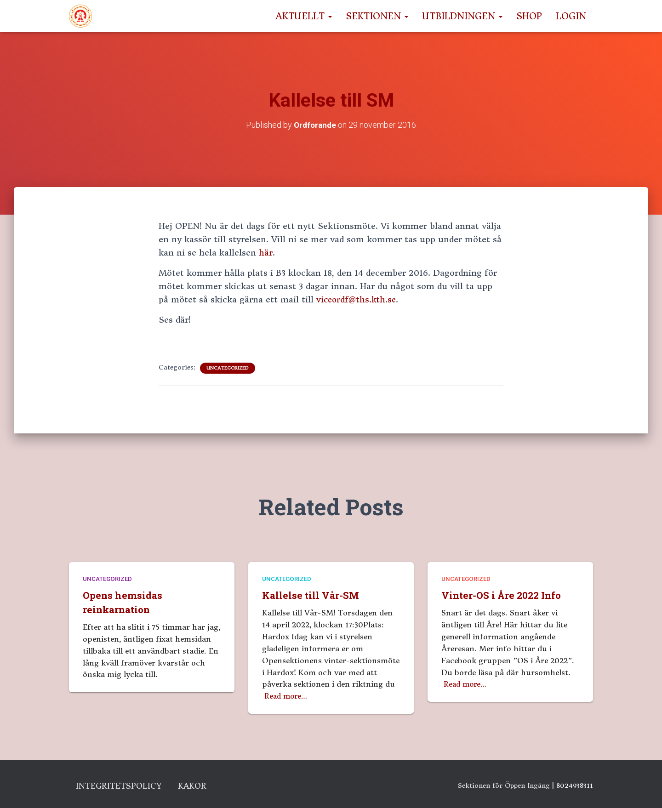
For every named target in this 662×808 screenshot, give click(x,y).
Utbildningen (462, 16)
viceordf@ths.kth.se (357, 299)
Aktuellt (303, 16)
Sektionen (377, 16)
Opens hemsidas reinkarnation (124, 600)
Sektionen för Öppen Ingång (504, 784)
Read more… (287, 694)
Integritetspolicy (125, 785)
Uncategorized (227, 368)
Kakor (206, 785)
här (266, 252)
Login (571, 16)
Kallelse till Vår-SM (312, 593)
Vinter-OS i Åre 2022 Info (503, 593)
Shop (529, 16)
